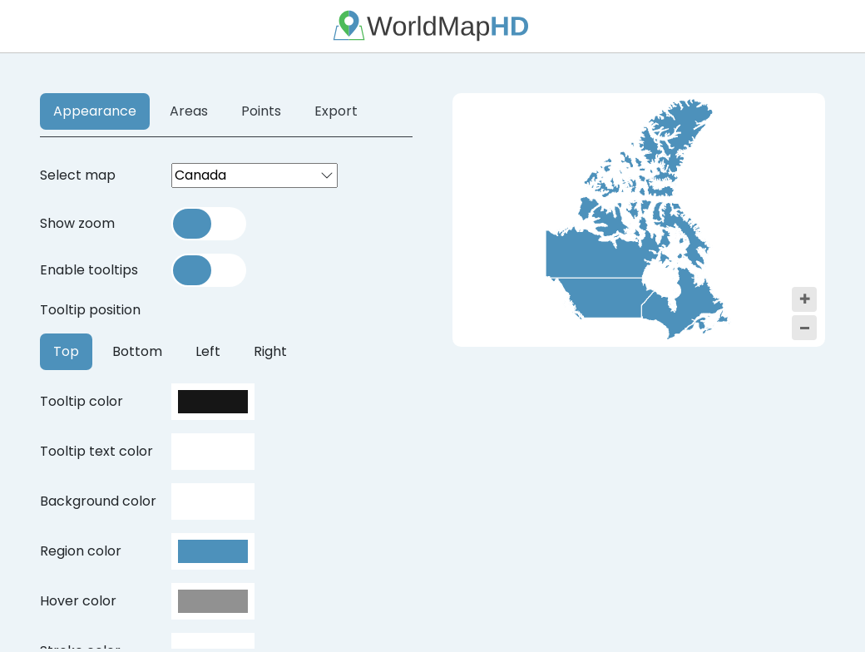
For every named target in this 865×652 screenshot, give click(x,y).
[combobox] (254, 175)
